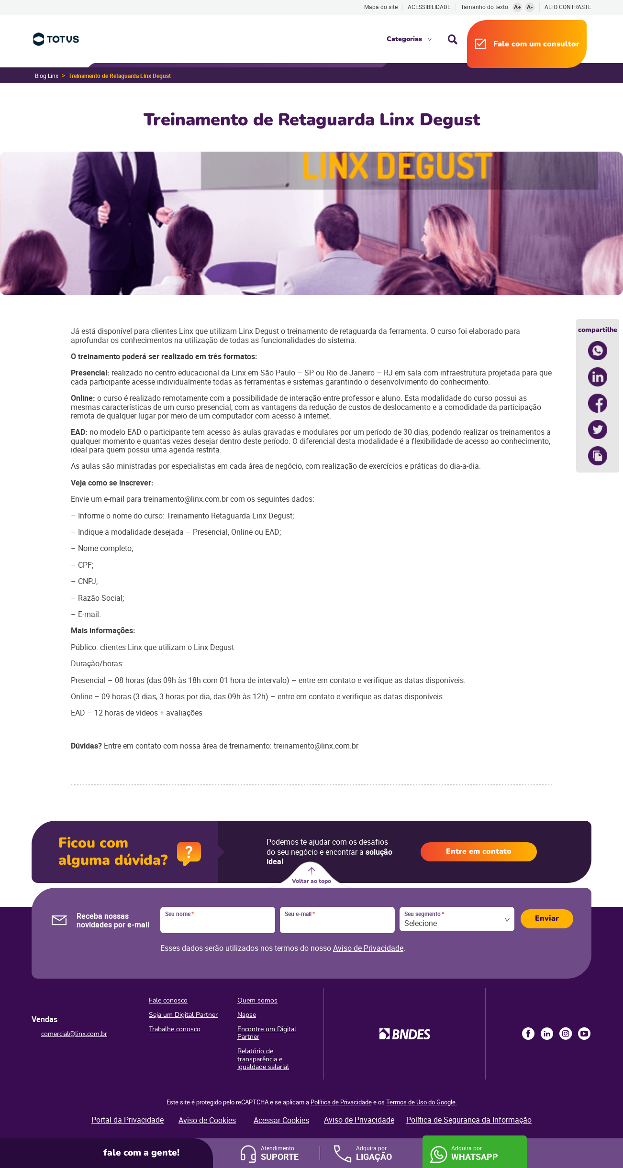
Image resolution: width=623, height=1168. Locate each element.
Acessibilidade (429, 7)
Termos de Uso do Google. (421, 1102)
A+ (517, 7)
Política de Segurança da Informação (469, 1119)
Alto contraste (568, 7)
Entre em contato (479, 851)
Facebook (528, 1033)
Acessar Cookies (281, 1120)
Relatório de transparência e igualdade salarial (263, 1059)
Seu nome (179, 914)
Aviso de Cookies (207, 1120)
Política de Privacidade (341, 1102)
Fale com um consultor (536, 44)
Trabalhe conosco (174, 1029)
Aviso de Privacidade (368, 948)
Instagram (565, 1033)
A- (530, 7)
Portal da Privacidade (127, 1119)
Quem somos (257, 1000)
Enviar (547, 918)
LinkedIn (547, 1033)
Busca (452, 39)
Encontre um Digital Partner (266, 1033)
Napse (246, 1014)
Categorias (404, 39)
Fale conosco (168, 1000)
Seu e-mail (300, 914)
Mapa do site (381, 7)
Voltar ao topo (311, 881)
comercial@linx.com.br (74, 1033)
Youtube (584, 1033)
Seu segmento (424, 914)
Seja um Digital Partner (183, 1014)
